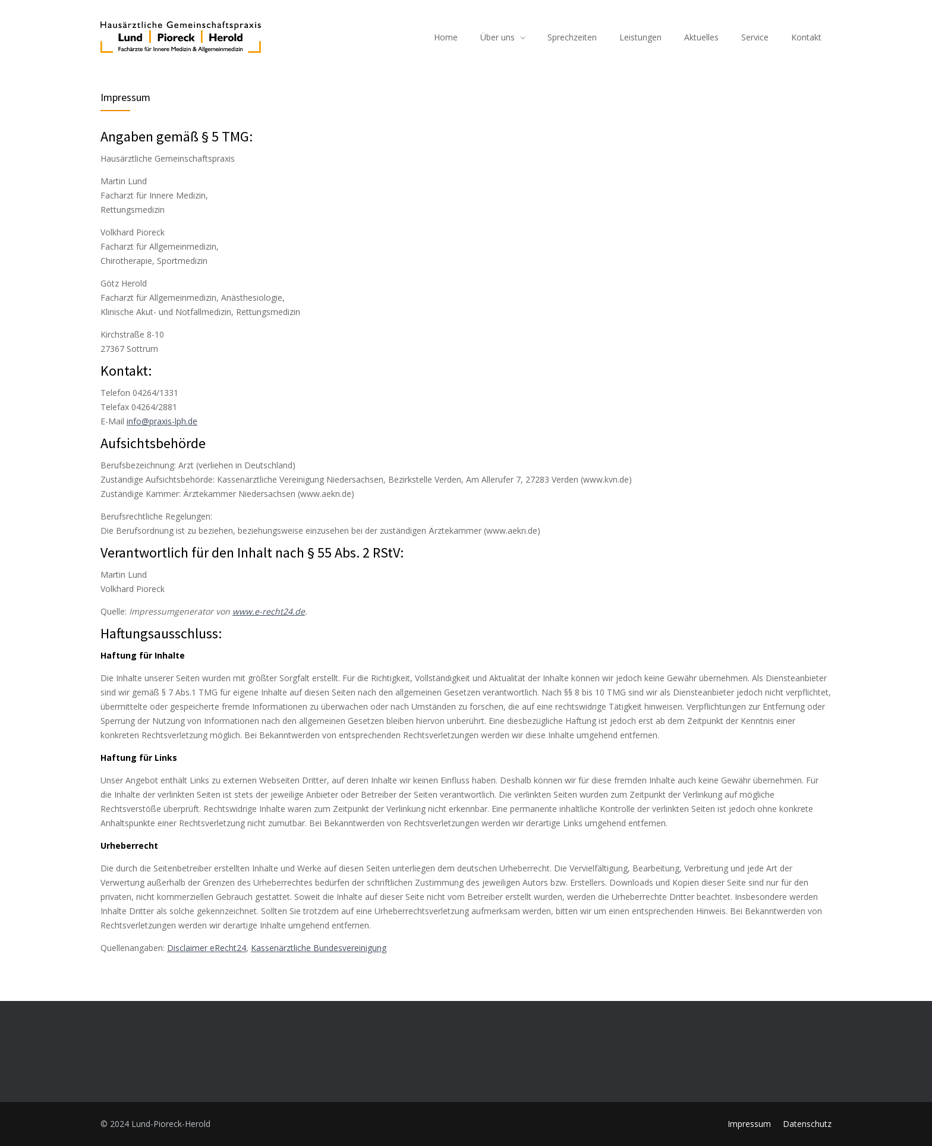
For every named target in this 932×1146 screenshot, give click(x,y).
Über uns (497, 37)
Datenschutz (807, 1123)
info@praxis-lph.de (162, 421)
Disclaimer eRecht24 (206, 947)
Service (755, 37)
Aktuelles (701, 37)
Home (446, 37)
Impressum (749, 1123)
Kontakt (806, 37)
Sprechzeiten (572, 37)
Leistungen (640, 37)
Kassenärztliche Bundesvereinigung (318, 947)
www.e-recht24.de (268, 611)
